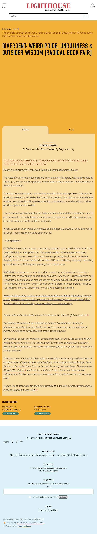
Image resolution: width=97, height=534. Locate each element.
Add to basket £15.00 (42, 414)
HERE (34, 390)
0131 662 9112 (52, 471)
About (25, 129)
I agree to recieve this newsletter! (43, 497)
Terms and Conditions (48, 510)
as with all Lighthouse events (73, 315)
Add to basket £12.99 (10, 414)
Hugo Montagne (24, 526)
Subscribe (63, 497)
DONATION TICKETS (14, 370)
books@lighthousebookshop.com (51, 468)
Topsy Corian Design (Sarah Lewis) (30, 523)
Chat (71, 129)
